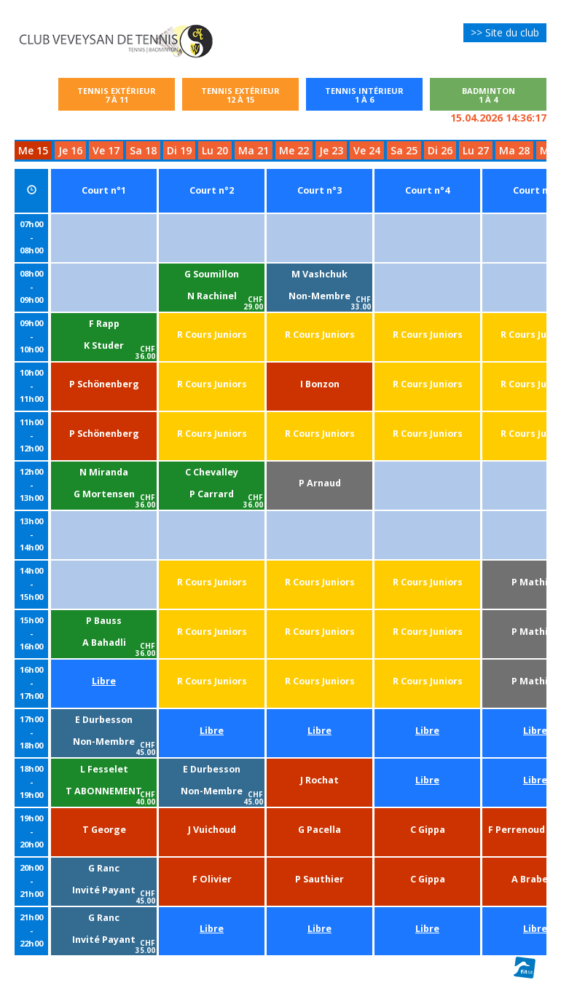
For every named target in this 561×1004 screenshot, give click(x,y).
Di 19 (179, 150)
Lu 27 (476, 150)
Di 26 (440, 150)
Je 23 (331, 150)
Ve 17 (106, 150)
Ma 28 (514, 150)
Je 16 (70, 150)
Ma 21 (253, 150)
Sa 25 (404, 150)
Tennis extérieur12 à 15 (240, 95)
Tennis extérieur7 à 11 (116, 95)
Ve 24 (366, 150)
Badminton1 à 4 (488, 95)
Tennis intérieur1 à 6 (372, 95)
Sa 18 (143, 150)
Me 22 (294, 150)
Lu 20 (215, 150)
